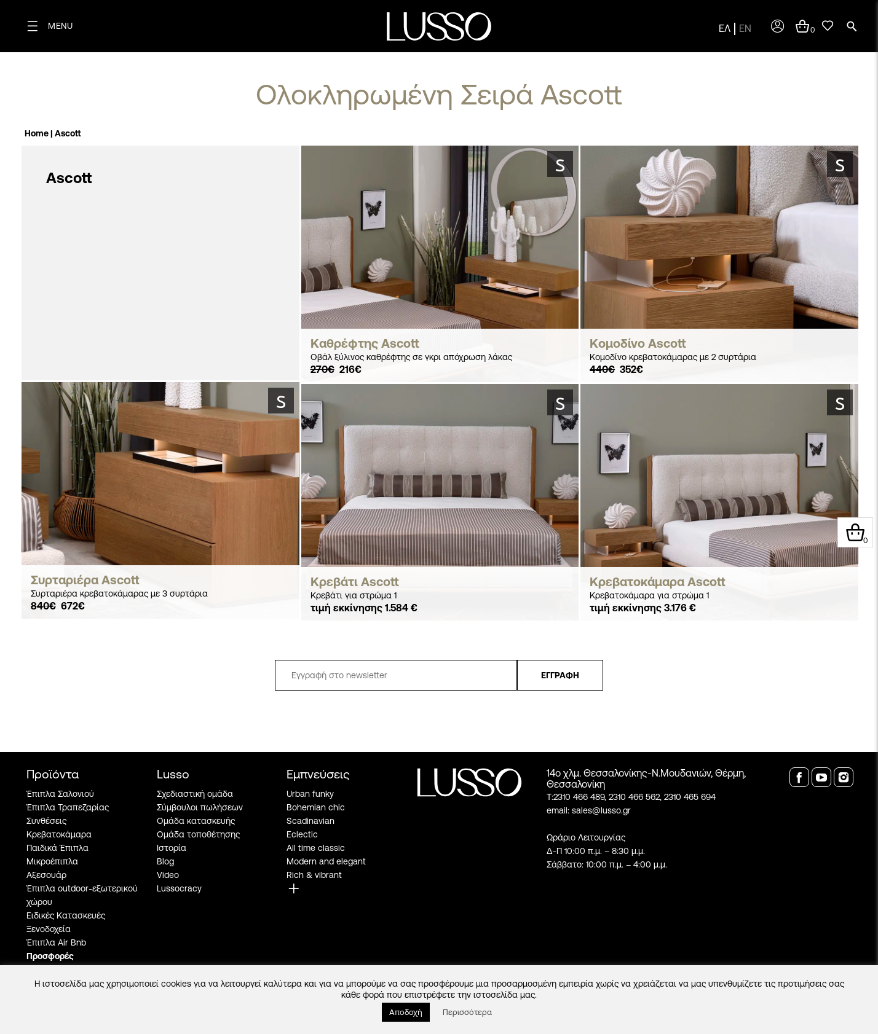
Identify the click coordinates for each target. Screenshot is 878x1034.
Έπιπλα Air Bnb (56, 942)
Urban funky (310, 794)
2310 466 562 (634, 797)
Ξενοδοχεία (48, 929)
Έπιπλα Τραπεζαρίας (67, 807)
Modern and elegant (326, 861)
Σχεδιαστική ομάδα (195, 794)
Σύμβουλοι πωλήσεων (200, 807)
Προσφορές (50, 956)
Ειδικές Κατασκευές (65, 915)
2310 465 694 (690, 797)
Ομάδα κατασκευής (196, 821)
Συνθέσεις (46, 821)
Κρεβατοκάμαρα (59, 834)
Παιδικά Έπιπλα (57, 848)
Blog (165, 861)
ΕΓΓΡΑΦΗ (560, 675)
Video (168, 875)
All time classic (316, 848)
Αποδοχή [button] (405, 1012)
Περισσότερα (467, 1012)
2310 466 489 (578, 797)
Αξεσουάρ (46, 875)
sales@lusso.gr (601, 810)
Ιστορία (171, 848)
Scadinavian (310, 821)
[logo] (439, 26)
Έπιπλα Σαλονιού (60, 794)
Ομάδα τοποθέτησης (198, 834)
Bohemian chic (316, 807)
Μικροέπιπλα (52, 861)
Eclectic (302, 834)
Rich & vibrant (314, 875)
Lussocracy (179, 888)
